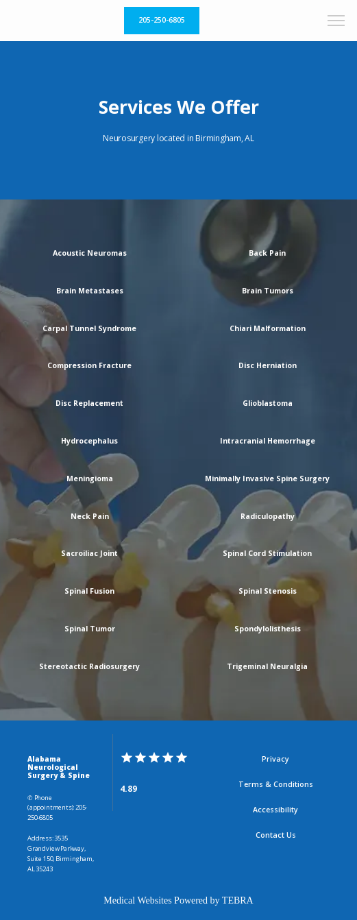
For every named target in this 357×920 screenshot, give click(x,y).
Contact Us (276, 835)
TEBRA (238, 900)
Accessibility (275, 809)
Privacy (275, 759)
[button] (336, 22)
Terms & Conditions (275, 784)
